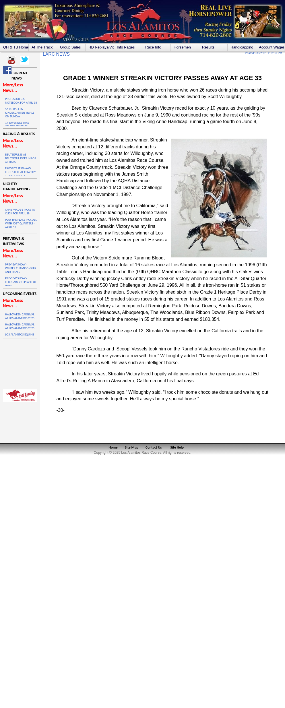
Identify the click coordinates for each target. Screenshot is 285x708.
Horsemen (182, 47)
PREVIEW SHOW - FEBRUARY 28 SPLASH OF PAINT (20, 282)
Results (208, 47)
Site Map (131, 447)
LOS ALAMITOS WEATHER (20, 362)
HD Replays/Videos (101, 47)
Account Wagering (271, 47)
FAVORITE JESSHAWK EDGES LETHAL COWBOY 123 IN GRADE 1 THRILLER (20, 173)
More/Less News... (13, 87)
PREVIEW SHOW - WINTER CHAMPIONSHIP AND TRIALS (20, 268)
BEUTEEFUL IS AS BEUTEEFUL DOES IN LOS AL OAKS (20, 158)
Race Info (153, 47)
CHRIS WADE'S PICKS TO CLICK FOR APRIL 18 (20, 211)
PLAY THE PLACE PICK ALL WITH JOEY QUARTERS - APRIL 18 (21, 223)
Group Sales (70, 47)
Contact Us (154, 447)
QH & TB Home (15, 47)
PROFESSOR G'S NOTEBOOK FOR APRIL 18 (21, 100)
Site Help (177, 447)
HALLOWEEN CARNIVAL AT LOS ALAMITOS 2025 (19, 316)
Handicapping (241, 47)
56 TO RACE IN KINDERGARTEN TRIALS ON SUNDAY (19, 112)
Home (112, 447)
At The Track (42, 47)
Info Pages (126, 47)
